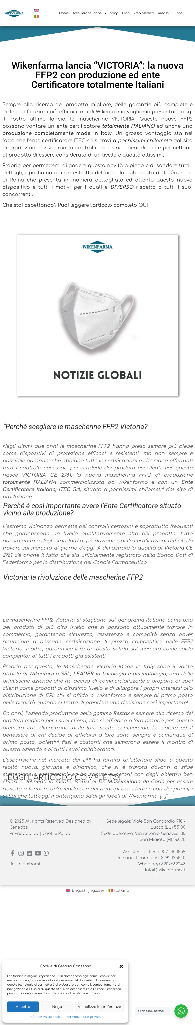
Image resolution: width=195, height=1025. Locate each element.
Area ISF (164, 13)
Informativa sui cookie (46, 1017)
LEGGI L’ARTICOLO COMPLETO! (62, 778)
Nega (57, 1007)
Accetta (23, 1007)
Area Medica (143, 13)
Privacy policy (25, 833)
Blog (126, 13)
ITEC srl (75, 140)
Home (64, 13)
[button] (121, 966)
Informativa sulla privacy (83, 1017)
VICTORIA (115, 119)
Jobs (179, 13)
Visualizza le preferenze (99, 1007)
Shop (114, 13)
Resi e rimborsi (25, 864)
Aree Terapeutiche (89, 13)
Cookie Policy (56, 833)
